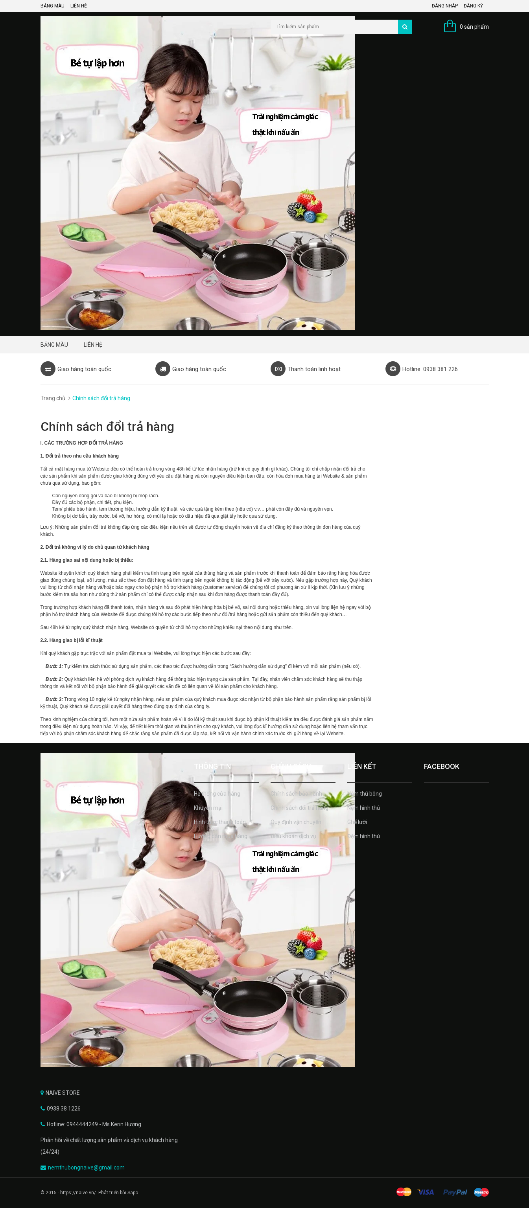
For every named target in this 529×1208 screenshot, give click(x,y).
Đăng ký (473, 6)
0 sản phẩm (474, 27)
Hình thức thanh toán (220, 822)
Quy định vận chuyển (296, 822)
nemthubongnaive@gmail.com (86, 1167)
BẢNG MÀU (53, 6)
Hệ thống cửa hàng (217, 794)
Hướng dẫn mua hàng (220, 836)
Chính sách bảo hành (296, 794)
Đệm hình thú (363, 836)
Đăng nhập (445, 6)
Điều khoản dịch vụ (293, 836)
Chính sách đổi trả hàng (299, 808)
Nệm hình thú (363, 808)
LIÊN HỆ (78, 6)
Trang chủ (53, 398)
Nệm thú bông (364, 794)
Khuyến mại (208, 808)
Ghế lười (357, 822)
